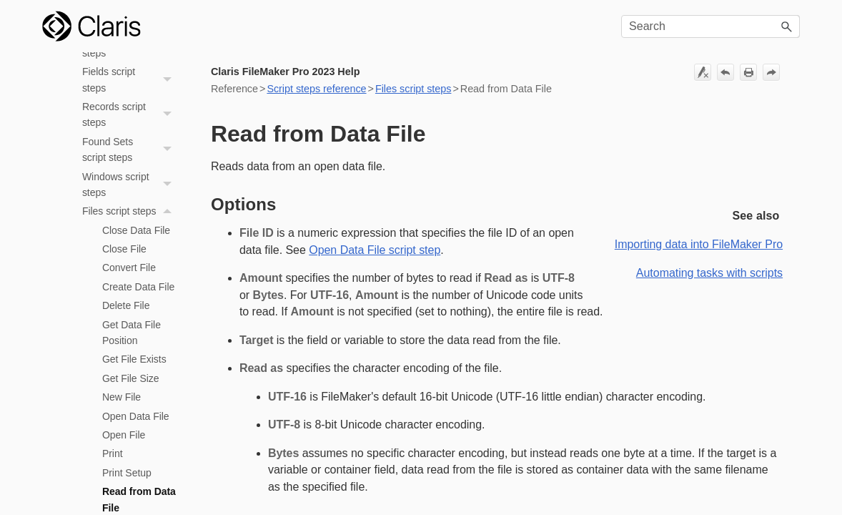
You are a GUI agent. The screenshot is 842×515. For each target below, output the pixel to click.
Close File (124, 249)
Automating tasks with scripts (709, 273)
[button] (787, 26)
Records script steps (130, 115)
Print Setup (127, 473)
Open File (123, 435)
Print (112, 453)
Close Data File (136, 230)
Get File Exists (134, 359)
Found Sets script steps (130, 150)
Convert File (129, 267)
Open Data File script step (374, 250)
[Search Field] (710, 26)
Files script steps (130, 211)
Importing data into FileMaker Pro (699, 244)
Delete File (126, 305)
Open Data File (135, 416)
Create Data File (138, 287)
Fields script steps (130, 80)
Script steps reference (316, 88)
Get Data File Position (131, 332)
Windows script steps (130, 185)
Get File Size (130, 378)
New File (121, 397)
